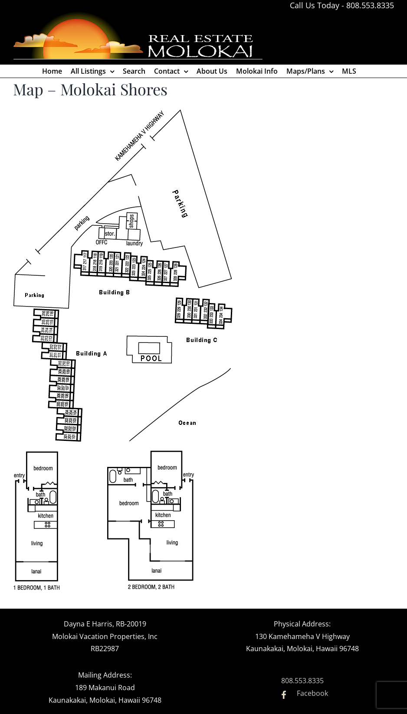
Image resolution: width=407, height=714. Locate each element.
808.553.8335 (370, 5)
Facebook (312, 693)
